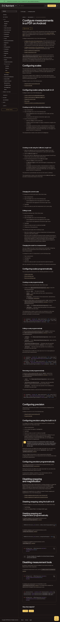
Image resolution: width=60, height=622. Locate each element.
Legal (31, 620)
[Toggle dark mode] (46, 5)
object (39, 287)
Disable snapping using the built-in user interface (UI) (35, 495)
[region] (39, 320)
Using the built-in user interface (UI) (32, 83)
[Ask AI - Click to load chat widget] (56, 618)
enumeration (33, 298)
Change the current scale (29, 99)
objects (32, 56)
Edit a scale (26, 101)
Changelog (5, 95)
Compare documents (8, 61)
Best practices (7, 83)
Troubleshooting (7, 85)
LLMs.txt (4, 105)
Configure (7, 72)
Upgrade (5, 23)
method (29, 451)
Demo (5, 89)
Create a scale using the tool (34, 97)
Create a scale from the (34, 95)
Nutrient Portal (9, 109)
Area (6, 70)
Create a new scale (28, 274)
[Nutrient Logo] (9, 6)
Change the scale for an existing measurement (34, 103)
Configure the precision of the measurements (34, 47)
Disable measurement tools (30, 52)
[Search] (31, 6)
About (22, 620)
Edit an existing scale (29, 276)
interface (36, 302)
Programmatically (28, 85)
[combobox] (32, 28)
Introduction (6, 21)
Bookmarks (6, 74)
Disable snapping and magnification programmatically (36, 497)
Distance (7, 68)
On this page (24, 11)
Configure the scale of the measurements (33, 41)
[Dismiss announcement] (58, 1)
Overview (4, 14)
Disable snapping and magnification (32, 50)
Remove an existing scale (29, 278)
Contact (26, 620)
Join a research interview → (33, 1)
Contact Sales (52, 5)
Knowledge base (7, 87)
